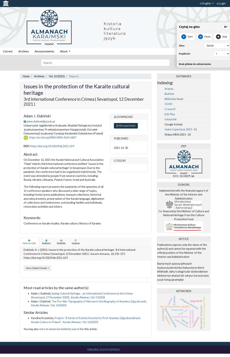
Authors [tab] (46, 242)
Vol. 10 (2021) (57, 76)
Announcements (44, 51)
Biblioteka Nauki (174, 98)
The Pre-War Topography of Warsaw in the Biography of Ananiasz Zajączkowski (99, 301)
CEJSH (168, 103)
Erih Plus (170, 114)
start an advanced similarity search (59, 329)
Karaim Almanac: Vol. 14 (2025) (49, 305)
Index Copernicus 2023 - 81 (181, 129)
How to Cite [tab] (29, 242)
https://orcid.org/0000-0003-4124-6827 (52, 137)
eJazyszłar (171, 119)
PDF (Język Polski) (125, 125)
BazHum (169, 93)
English (206, 3)
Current (8, 51)
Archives (23, 51)
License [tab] (76, 242)
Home (26, 76)
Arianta (169, 88)
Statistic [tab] (61, 242)
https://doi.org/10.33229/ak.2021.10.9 (52, 146)
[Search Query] (105, 62)
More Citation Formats (37, 268)
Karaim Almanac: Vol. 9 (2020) (88, 297)
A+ (226, 26)
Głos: (182, 45)
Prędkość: (185, 53)
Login (221, 3)
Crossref (170, 109)
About (64, 51)
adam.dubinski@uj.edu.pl (41, 121)
